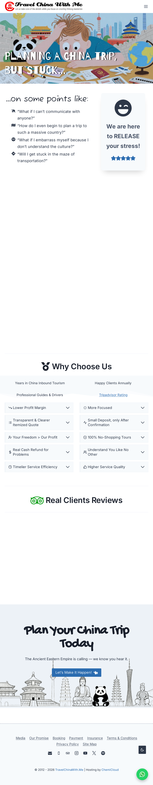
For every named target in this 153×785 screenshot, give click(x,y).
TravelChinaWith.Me (69, 770)
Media (20, 738)
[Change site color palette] (142, 750)
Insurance (95, 738)
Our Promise (39, 738)
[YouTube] (85, 753)
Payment (76, 738)
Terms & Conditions (122, 738)
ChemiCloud (110, 770)
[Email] (50, 753)
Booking (59, 738)
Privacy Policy (67, 744)
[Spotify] (103, 753)
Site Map (90, 744)
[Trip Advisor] (68, 753)
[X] (94, 753)
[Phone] (59, 753)
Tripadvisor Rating (113, 407)
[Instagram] (77, 753)
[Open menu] (144, 6)
